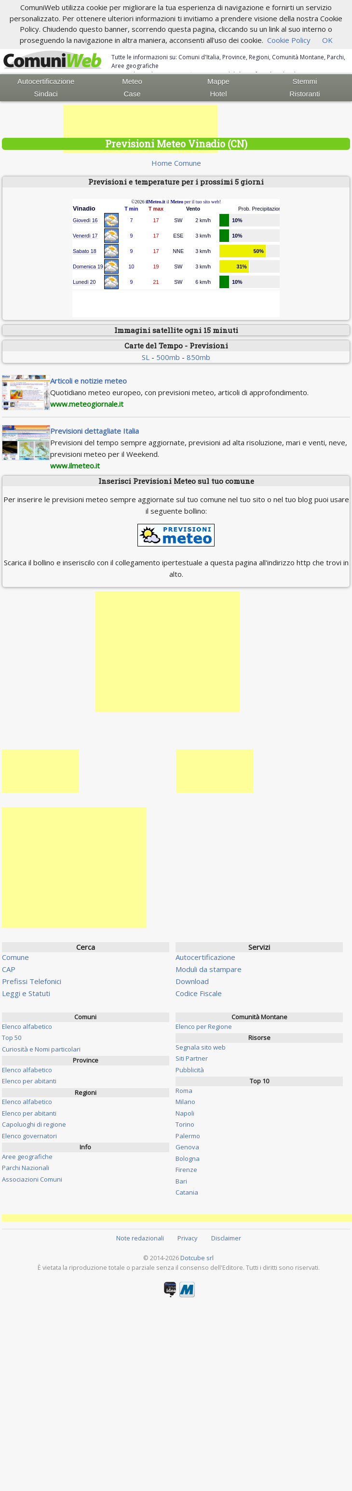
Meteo (132, 81)
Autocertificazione (45, 81)
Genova (187, 1147)
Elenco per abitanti (29, 1081)
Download (192, 981)
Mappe (218, 81)
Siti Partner (192, 1058)
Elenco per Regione (204, 1026)
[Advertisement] (140, 129)
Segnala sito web (201, 1047)
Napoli (185, 1113)
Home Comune (176, 163)
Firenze (186, 1169)
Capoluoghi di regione (34, 1124)
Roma (184, 1090)
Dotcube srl (197, 1257)
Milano (185, 1101)
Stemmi (305, 81)
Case (132, 94)
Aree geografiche (27, 1156)
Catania (187, 1192)
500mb (168, 357)
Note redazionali (140, 1238)
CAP (8, 969)
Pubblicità (190, 1069)
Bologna (188, 1158)
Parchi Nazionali (25, 1167)
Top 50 (11, 1037)
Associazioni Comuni (32, 1179)
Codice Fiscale (199, 993)
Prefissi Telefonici (31, 981)
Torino (185, 1124)
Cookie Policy (289, 40)
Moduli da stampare (209, 969)
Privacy (187, 1238)
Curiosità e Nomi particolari (41, 1049)
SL (145, 357)
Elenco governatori (29, 1136)
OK (327, 40)
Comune (15, 957)
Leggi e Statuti (26, 993)
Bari (181, 1181)
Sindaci (46, 94)
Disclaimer (226, 1238)
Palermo (188, 1136)
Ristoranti (304, 94)
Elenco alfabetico (27, 1026)
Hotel (218, 94)
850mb (198, 357)
